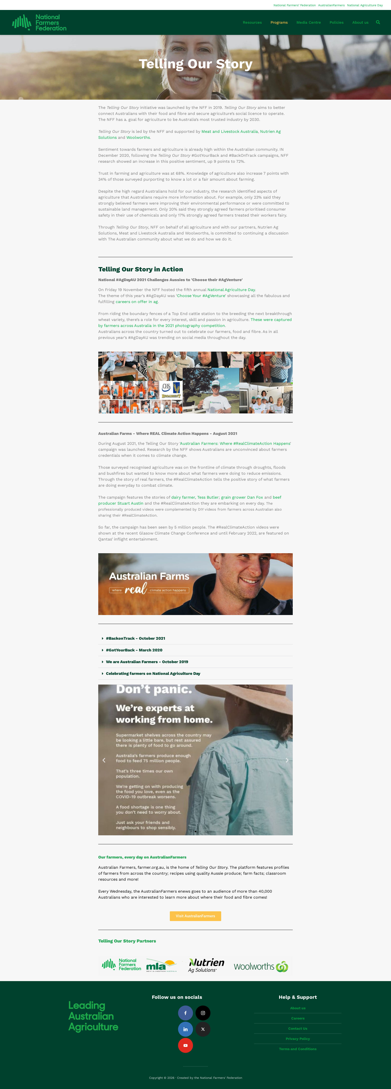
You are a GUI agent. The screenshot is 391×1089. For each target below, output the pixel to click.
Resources (252, 22)
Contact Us (297, 1028)
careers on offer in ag (137, 301)
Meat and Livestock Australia (229, 131)
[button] (195, 638)
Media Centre (308, 22)
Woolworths (138, 137)
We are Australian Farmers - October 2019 (147, 661)
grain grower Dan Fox (242, 497)
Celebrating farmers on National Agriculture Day (153, 673)
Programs (279, 22)
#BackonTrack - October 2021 (135, 638)
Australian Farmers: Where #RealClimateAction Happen (234, 443)
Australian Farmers (116, 867)
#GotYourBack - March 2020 (134, 650)
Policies (337, 22)
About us (360, 22)
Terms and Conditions (297, 1049)
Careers (297, 1018)
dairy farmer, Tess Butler (195, 497)
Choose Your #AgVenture (201, 295)
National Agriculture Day (365, 5)
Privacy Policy (298, 1039)
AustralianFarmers (331, 5)
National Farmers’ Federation (295, 5)
